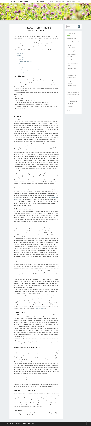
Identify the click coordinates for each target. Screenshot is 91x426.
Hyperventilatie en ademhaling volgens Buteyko (71, 77)
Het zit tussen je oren (40, 308)
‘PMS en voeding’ (53, 197)
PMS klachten (20, 53)
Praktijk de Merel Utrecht (42, 1)
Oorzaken (19, 55)
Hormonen (21, 57)
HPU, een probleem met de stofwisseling (29, 69)
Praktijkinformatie (60, 1)
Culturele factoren (23, 65)
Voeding (21, 59)
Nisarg (32, 423)
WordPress (23, 423)
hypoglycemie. (17, 199)
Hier (30, 404)
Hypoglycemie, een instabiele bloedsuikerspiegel (71, 83)
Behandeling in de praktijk (23, 71)
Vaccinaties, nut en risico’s (73, 110)
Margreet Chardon (71, 1)
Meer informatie (20, 73)
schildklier (21, 145)
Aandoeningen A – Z (71, 38)
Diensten (51, 1)
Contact (79, 1)
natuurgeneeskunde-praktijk (20, 1)
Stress (20, 63)
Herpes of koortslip (71, 68)
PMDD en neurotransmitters (25, 61)
